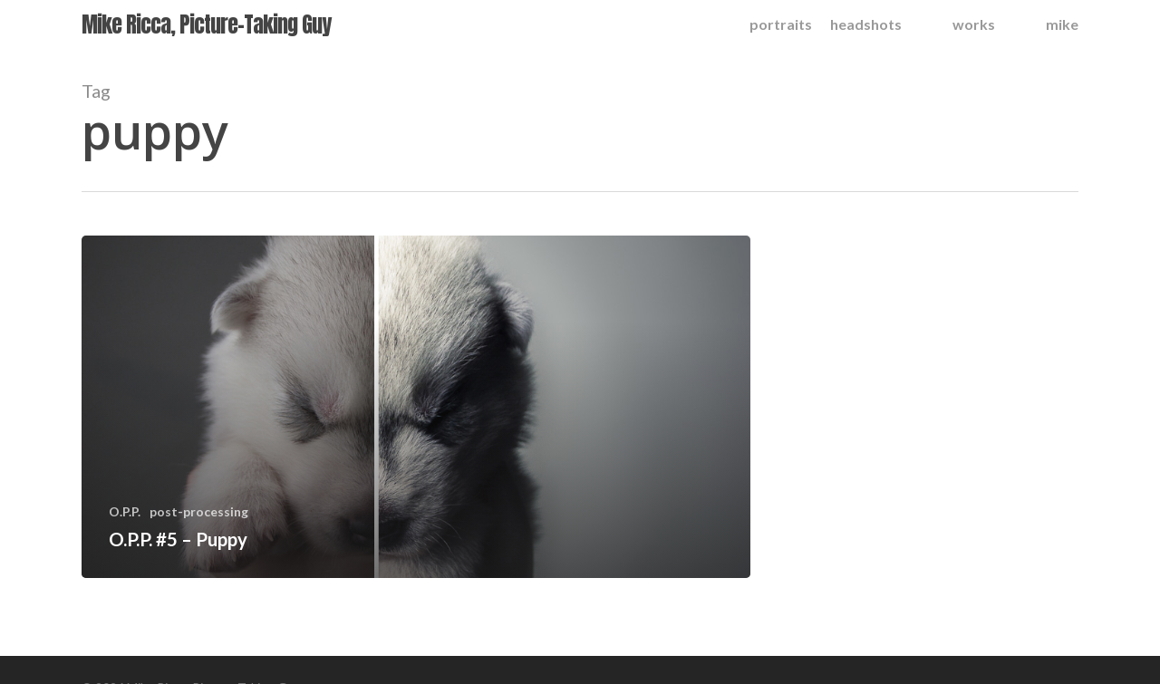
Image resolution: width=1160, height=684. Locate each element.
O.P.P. (124, 511)
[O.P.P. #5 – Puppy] (416, 407)
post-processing (199, 511)
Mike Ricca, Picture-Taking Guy (206, 24)
